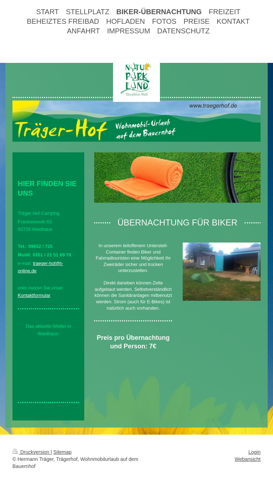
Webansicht (248, 459)
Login (254, 452)
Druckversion (31, 452)
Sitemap (62, 452)
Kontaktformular (34, 295)
